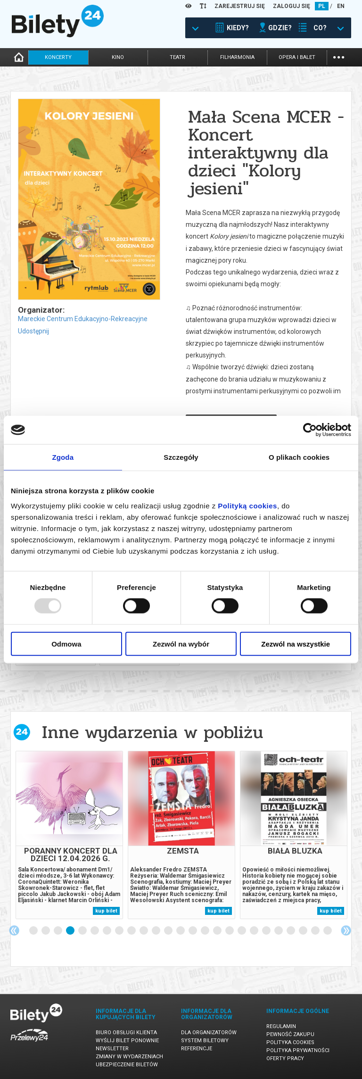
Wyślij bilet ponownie (127, 1041)
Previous (14, 930)
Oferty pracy (285, 1058)
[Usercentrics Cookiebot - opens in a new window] (310, 430)
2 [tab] (46, 931)
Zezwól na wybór (181, 643)
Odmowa (66, 643)
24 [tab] (316, 931)
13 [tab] (181, 931)
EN (341, 6)
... (338, 56)
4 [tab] (70, 931)
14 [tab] (193, 931)
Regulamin (281, 1026)
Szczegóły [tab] (181, 457)
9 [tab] (132, 931)
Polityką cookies (247, 505)
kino (118, 57)
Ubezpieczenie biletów (127, 1065)
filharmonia (237, 57)
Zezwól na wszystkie (295, 643)
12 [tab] (168, 931)
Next (346, 930)
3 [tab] (58, 931)
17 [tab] (230, 931)
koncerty (58, 57)
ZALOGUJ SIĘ (291, 6)
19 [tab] (254, 931)
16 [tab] (217, 931)
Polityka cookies (290, 1042)
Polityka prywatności (297, 1050)
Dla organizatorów (209, 1032)
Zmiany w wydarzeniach (129, 1057)
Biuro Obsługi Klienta (126, 1032)
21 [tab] (279, 931)
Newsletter (112, 1049)
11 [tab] (156, 931)
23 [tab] (303, 931)
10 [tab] (144, 931)
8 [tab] (119, 931)
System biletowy (205, 1041)
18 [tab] (242, 931)
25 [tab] (328, 931)
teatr (177, 57)
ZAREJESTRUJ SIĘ (239, 6)
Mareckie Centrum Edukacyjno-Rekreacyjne (83, 319)
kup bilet (106, 911)
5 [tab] (83, 931)
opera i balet (297, 57)
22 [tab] (291, 931)
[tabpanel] (69, 835)
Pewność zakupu (290, 1034)
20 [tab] (267, 931)
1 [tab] (34, 931)
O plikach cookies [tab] (299, 457)
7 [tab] (107, 931)
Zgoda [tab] (63, 457)
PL (321, 6)
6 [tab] (95, 931)
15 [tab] (205, 931)
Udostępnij (33, 331)
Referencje (196, 1049)
